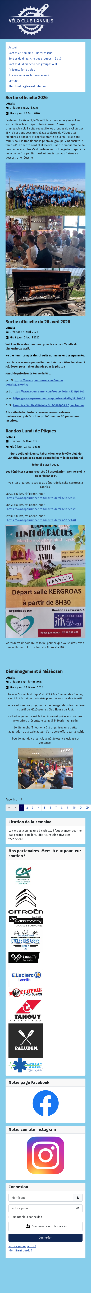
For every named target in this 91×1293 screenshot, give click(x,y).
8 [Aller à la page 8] (62, 807)
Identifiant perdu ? (20, 1250)
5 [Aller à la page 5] (44, 807)
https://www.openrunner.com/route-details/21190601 (49, 398)
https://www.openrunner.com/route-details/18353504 (41, 498)
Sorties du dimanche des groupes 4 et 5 (33, 64)
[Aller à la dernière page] (87, 807)
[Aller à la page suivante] (81, 807)
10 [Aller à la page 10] (74, 807)
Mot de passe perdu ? (22, 1246)
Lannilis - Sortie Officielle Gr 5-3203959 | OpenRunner (48, 405)
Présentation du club (21, 69)
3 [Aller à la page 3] (33, 807)
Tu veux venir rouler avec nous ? (28, 75)
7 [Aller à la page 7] (56, 807)
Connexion (45, 1237)
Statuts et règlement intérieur (27, 86)
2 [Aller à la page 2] (27, 807)
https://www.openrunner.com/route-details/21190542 (48, 391)
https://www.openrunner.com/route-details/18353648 (41, 520)
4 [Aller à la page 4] (38, 807)
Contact (13, 80)
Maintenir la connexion (27, 1217)
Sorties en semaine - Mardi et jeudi (30, 53)
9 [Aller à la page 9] (68, 807)
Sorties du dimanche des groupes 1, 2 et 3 (35, 58)
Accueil (12, 47)
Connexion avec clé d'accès (46, 1226)
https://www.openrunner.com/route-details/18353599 (41, 509)
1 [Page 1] (21, 807)
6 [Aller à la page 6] (50, 807)
